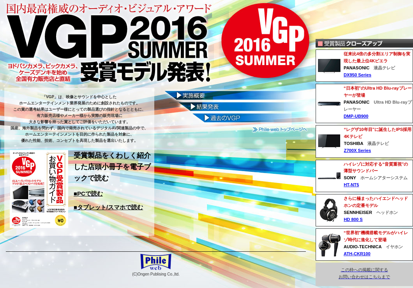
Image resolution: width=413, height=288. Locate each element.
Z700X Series (357, 150)
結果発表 (237, 107)
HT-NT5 (351, 184)
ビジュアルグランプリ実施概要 (237, 95)
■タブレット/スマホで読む (108, 207)
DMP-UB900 (356, 116)
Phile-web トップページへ (280, 129)
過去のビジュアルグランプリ (237, 119)
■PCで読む (88, 193)
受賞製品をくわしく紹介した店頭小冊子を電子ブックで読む (112, 167)
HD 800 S (353, 219)
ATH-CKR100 (357, 253)
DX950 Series (357, 74)
